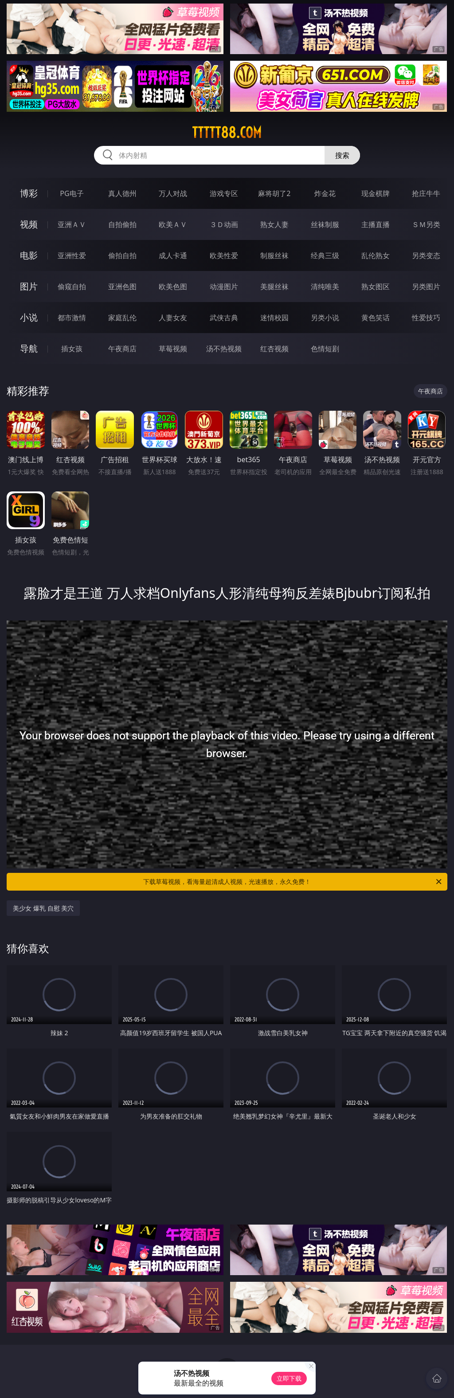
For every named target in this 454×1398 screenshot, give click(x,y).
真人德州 (122, 193)
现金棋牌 (375, 193)
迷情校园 (274, 317)
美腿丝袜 (274, 286)
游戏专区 (224, 193)
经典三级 (325, 255)
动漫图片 (224, 286)
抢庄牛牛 (426, 193)
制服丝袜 (274, 255)
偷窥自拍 (72, 286)
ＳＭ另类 (426, 224)
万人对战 (173, 193)
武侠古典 (224, 317)
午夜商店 (122, 348)
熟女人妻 (274, 224)
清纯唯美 (325, 286)
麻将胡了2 (274, 193)
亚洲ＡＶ (72, 224)
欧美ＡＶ (173, 224)
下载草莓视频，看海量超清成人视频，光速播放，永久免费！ (293, 881)
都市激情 (72, 317)
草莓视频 (173, 348)
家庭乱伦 (122, 317)
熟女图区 (375, 286)
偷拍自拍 (122, 255)
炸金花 (325, 193)
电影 (29, 255)
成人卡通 (173, 255)
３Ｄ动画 (224, 224)
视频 (29, 224)
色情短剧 (325, 348)
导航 (29, 348)
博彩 (29, 193)
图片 (29, 286)
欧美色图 (173, 286)
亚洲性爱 (72, 255)
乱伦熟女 (375, 255)
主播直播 (375, 224)
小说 (29, 317)
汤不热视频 (224, 348)
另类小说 (325, 317)
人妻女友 (173, 317)
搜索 (342, 155)
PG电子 (71, 193)
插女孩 (71, 348)
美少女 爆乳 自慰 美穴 (43, 908)
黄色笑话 (375, 317)
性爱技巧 (426, 317)
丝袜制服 (325, 224)
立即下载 (289, 1378)
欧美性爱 (224, 255)
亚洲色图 (122, 286)
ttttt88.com (227, 132)
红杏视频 (274, 348)
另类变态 (426, 255)
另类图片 (426, 286)
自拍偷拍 (122, 224)
